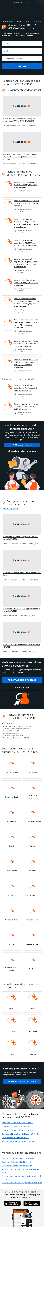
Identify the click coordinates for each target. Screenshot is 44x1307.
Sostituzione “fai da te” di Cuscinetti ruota (17, 1166)
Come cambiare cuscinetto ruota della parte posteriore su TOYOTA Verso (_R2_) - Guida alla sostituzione (26, 363)
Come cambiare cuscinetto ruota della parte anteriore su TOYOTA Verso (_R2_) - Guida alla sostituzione (26, 324)
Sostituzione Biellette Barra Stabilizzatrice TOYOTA (20, 1134)
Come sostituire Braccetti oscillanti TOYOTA (17, 1130)
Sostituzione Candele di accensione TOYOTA (18, 1141)
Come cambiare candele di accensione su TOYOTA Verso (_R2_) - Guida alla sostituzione (25, 243)
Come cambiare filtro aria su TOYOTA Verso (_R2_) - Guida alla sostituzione (26, 282)
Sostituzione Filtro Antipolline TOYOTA (15, 1138)
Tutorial (19, 21)
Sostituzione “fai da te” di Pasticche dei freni (18, 1158)
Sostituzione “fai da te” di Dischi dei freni (16, 1162)
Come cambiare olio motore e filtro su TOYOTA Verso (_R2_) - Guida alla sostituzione (26, 184)
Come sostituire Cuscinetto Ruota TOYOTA (17, 1123)
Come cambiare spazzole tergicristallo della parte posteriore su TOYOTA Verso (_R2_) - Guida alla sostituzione (26, 263)
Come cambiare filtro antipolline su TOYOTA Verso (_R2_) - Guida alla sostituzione (26, 203)
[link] (22, 111)
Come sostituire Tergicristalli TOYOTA (15, 1126)
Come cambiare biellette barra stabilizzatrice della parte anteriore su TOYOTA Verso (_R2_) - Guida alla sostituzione (26, 302)
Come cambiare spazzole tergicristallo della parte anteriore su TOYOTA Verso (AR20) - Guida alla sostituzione (26, 223)
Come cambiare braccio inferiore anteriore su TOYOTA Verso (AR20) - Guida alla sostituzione (26, 343)
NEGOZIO (18, 2)
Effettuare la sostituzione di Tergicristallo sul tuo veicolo (22, 1183)
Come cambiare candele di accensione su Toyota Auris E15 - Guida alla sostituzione (26, 388)
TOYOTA (28, 21)
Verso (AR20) (7, 723)
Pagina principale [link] (7, 21)
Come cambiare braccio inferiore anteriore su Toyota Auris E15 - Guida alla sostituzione (26, 406)
